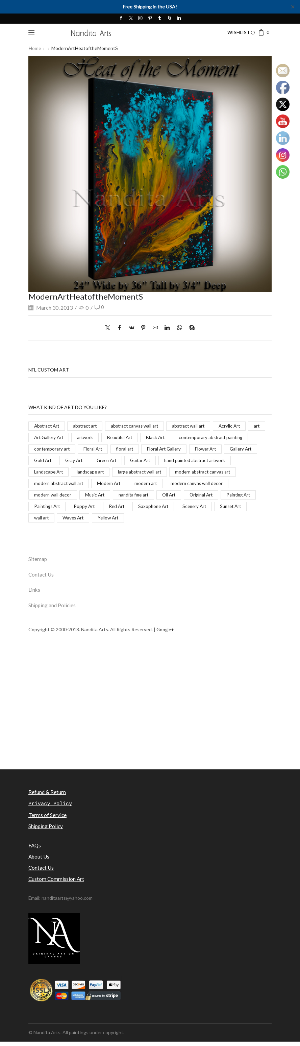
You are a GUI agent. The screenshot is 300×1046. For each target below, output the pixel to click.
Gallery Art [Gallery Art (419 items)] (131, 461)
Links (34, 593)
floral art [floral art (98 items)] (208, 449)
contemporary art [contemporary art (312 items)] (133, 449)
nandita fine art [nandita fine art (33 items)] (243, 497)
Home (35, 48)
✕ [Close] (293, 6)
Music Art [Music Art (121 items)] (202, 497)
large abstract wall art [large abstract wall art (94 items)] (57, 485)
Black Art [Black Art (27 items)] (181, 437)
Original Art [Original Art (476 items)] (74, 508)
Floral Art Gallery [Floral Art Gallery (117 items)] (51, 461)
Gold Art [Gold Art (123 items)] (166, 461)
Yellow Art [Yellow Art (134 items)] (233, 520)
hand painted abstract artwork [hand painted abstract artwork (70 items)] (102, 473)
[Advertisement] (150, 724)
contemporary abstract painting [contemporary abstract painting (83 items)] (67, 449)
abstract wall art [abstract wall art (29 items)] (195, 426)
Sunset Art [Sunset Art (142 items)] (131, 520)
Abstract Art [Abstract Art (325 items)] (47, 426)
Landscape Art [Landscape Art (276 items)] (163, 473)
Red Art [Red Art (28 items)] (227, 508)
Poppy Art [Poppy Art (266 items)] (193, 508)
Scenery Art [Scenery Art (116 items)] (92, 520)
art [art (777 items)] (37, 437)
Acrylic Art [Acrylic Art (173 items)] (237, 426)
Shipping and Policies (52, 609)
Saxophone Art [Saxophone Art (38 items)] (50, 520)
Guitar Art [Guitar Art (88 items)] (45, 473)
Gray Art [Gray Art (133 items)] (198, 461)
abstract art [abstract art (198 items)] (87, 426)
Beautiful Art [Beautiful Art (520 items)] (143, 437)
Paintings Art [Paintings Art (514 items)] (155, 508)
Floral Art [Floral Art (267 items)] (175, 449)
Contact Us (41, 577)
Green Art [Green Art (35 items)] (232, 461)
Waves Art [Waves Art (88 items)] (197, 520)
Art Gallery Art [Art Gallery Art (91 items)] (69, 437)
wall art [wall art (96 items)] (164, 520)
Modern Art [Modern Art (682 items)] (243, 485)
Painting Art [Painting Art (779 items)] (114, 508)
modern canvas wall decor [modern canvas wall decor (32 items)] (99, 497)
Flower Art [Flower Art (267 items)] (94, 461)
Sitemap (37, 562)
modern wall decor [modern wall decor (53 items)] (159, 497)
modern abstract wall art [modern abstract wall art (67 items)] (191, 485)
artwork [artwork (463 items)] (107, 437)
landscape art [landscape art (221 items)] (207, 473)
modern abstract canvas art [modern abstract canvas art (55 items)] (123, 485)
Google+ (165, 633)
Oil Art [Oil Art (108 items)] (41, 508)
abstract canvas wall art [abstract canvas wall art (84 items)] (139, 426)
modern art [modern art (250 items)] (45, 497)
